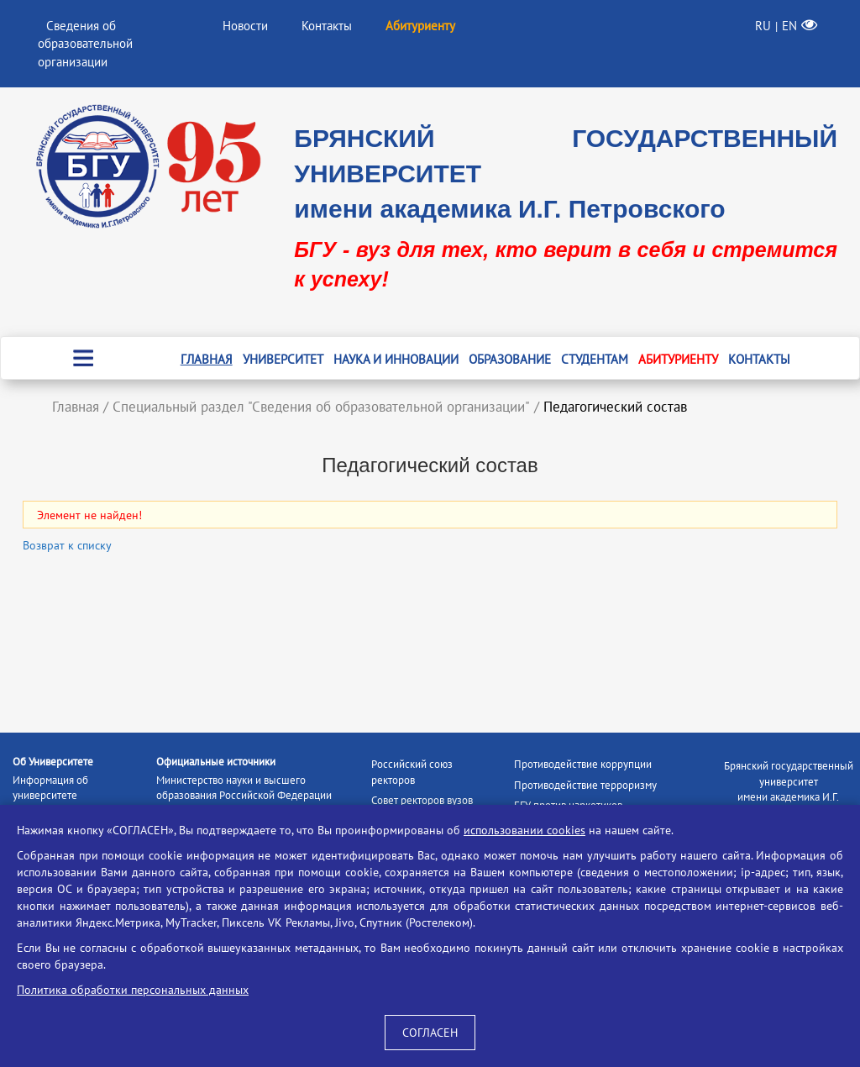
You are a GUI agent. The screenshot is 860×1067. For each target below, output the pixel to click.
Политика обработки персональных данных (133, 989)
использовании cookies (524, 830)
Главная (207, 359)
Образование (510, 359)
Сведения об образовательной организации (85, 44)
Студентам (594, 359)
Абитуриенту (678, 359)
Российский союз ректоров (412, 772)
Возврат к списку (67, 545)
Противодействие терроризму (585, 785)
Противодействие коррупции (583, 764)
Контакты (327, 26)
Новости (245, 26)
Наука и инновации (396, 359)
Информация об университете (50, 788)
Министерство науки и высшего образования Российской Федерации (244, 788)
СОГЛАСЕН (430, 1032)
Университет (283, 359)
